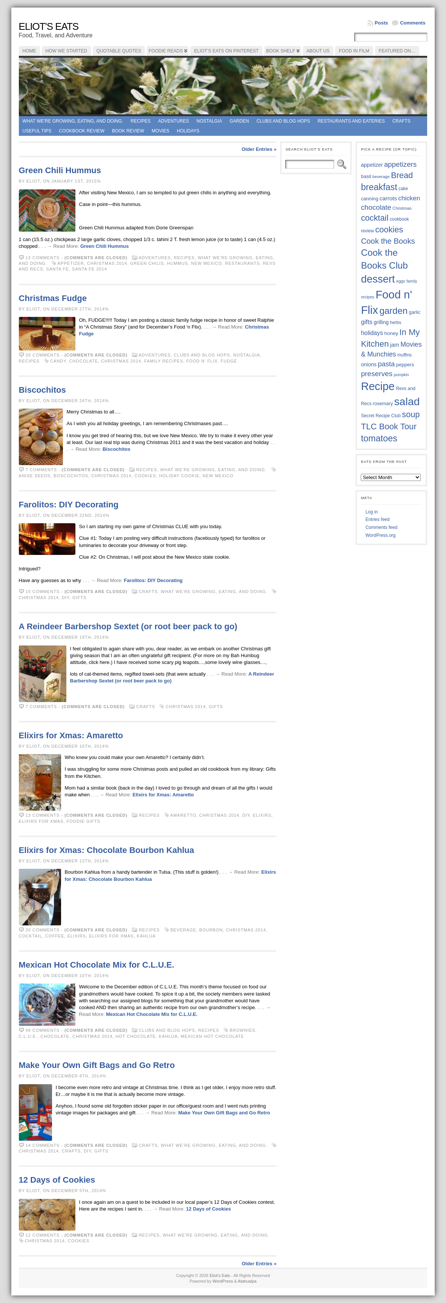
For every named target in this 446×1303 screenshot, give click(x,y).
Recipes (141, 121)
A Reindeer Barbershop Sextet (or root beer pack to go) (128, 626)
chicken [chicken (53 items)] (409, 198)
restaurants (242, 263)
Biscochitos (42, 390)
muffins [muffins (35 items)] (404, 355)
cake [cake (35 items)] (403, 188)
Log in (371, 512)
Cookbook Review (81, 131)
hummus (177, 263)
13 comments (43, 257)
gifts (79, 597)
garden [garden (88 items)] (393, 311)
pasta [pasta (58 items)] (386, 364)
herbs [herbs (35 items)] (395, 322)
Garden (239, 121)
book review (128, 131)
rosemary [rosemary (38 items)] (383, 403)
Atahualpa (247, 1281)
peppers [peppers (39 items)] (405, 364)
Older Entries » (259, 149)
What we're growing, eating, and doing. (73, 121)
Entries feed (377, 519)
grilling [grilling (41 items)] (381, 322)
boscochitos (71, 475)
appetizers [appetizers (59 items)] (400, 164)
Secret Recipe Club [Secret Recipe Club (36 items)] (380, 415)
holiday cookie (179, 475)
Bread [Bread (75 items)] (402, 175)
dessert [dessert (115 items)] (378, 279)
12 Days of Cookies (57, 1180)
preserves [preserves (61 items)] (376, 374)
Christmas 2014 (107, 263)
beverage (183, 930)
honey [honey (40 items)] (391, 333)
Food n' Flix (202, 361)
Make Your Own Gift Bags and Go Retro (97, 1065)
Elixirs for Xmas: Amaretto (71, 735)
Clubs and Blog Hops (283, 121)
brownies (242, 1030)
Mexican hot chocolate (212, 1036)
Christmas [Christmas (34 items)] (402, 208)
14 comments (43, 1145)
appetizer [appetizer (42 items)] (372, 165)
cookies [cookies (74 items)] (389, 229)
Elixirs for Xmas (41, 821)
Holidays (188, 131)
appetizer (71, 263)
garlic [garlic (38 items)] (415, 312)
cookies (145, 475)
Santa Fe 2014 (89, 269)
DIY (65, 597)
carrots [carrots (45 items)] (388, 198)
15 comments (43, 591)
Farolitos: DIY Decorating (69, 504)
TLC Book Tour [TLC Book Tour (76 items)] (388, 426)
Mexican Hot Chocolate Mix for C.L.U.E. (96, 965)
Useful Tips (37, 131)
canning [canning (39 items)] (369, 198)
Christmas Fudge (53, 298)
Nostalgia (209, 121)
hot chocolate (135, 1036)
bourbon (211, 930)
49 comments (43, 1030)
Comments (412, 23)
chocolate (83, 361)
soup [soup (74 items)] (411, 414)
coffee (54, 936)
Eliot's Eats (49, 26)
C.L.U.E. (28, 1036)
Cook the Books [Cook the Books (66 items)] (388, 241)
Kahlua (146, 936)
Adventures (173, 121)
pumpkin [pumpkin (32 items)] (401, 374)
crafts (71, 1151)
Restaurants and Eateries (351, 121)
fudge (229, 361)
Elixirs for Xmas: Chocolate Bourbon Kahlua (106, 850)
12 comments (43, 1235)
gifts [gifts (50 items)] (366, 322)
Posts (381, 23)
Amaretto (183, 815)
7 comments (41, 469)
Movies (160, 131)
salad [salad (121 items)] (407, 401)
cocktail (30, 936)
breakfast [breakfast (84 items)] (379, 187)
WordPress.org (380, 535)
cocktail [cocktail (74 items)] (374, 218)
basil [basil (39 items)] (366, 176)
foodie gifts (83, 821)
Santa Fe (57, 269)
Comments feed (381, 527)
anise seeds (35, 475)
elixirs (262, 815)
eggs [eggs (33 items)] (400, 281)
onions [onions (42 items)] (369, 364)
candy (58, 361)
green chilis (147, 263)
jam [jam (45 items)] (394, 344)
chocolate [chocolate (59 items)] (376, 207)
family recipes (163, 361)
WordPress (223, 1281)
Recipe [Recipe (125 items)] (377, 386)
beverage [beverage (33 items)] (381, 176)
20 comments (43, 355)
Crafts (401, 121)
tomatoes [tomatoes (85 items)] (379, 438)
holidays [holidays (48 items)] (372, 333)
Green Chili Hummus (60, 170)
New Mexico (206, 263)
